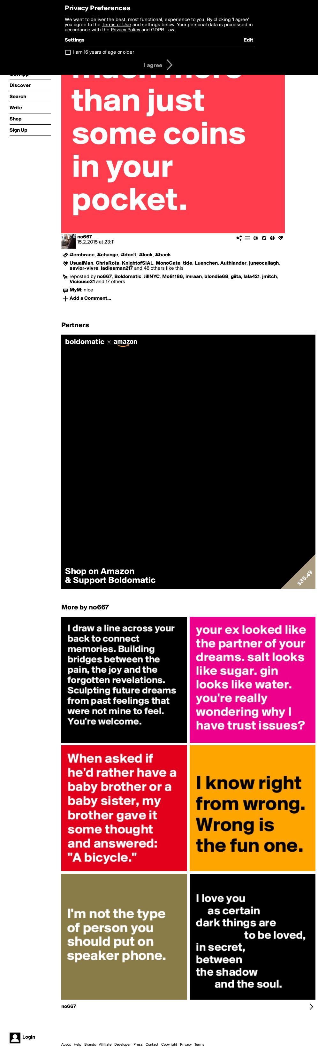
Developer (122, 1045)
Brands (90, 1045)
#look (146, 255)
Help (77, 1045)
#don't (128, 255)
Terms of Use (116, 24)
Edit (248, 40)
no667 (84, 237)
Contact (152, 1045)
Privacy (186, 1045)
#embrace (82, 255)
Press (138, 1045)
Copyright (169, 1045)
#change (107, 255)
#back (163, 255)
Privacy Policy (125, 30)
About (66, 1045)
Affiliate (105, 1045)
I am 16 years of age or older (103, 52)
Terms (199, 1045)
